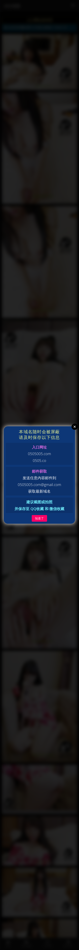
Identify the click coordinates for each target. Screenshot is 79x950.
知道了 (39, 518)
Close (75, 427)
